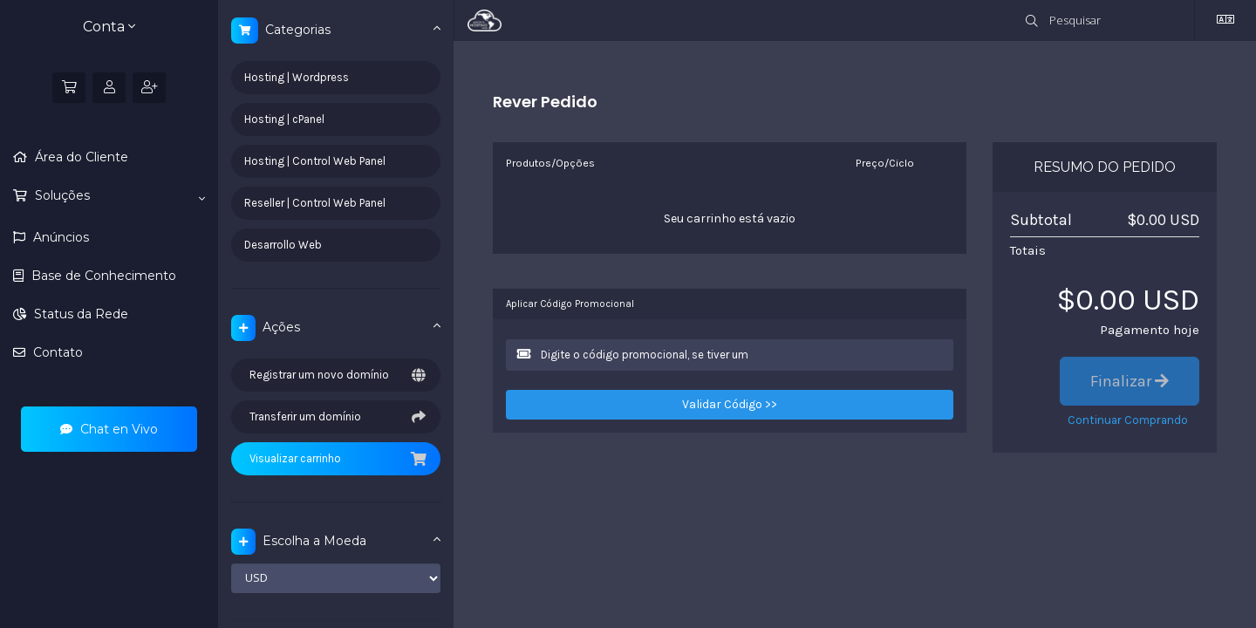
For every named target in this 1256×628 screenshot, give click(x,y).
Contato (56, 352)
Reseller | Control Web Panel (315, 202)
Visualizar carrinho (335, 458)
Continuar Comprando (1128, 420)
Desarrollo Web (283, 244)
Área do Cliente (79, 157)
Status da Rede (79, 314)
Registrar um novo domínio (335, 375)
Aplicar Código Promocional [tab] (570, 304)
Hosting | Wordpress (296, 77)
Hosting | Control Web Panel (315, 160)
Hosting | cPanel (284, 119)
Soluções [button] (118, 196)
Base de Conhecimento (102, 275)
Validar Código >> (729, 404)
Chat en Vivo (109, 429)
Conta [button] (109, 26)
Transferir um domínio (335, 416)
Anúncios (59, 237)
